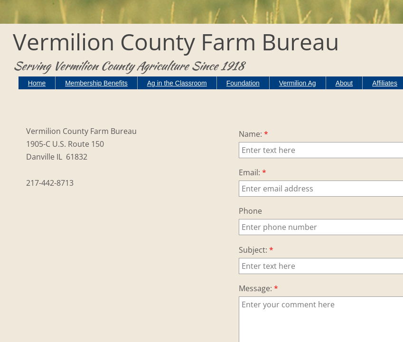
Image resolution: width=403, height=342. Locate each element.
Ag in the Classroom (177, 83)
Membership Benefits (96, 83)
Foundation (243, 83)
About (344, 83)
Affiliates (384, 83)
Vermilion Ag (297, 83)
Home (37, 83)
